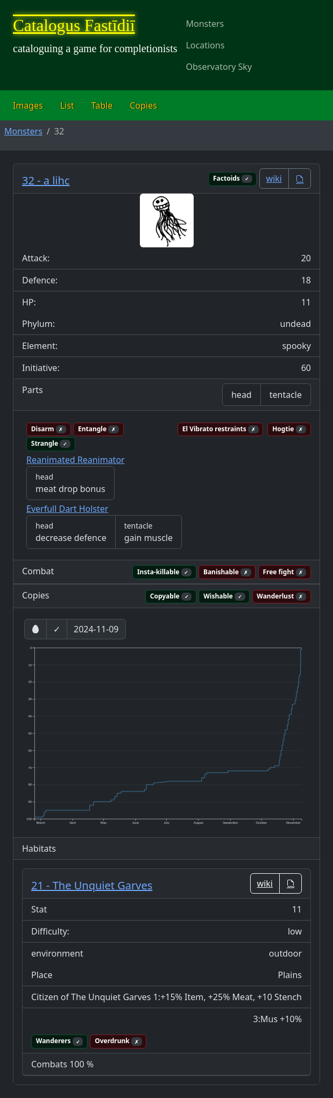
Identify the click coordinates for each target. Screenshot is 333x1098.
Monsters (205, 24)
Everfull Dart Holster (67, 509)
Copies (143, 105)
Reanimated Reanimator (75, 460)
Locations (205, 45)
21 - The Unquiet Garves (91, 885)
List (67, 105)
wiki (274, 178)
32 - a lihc (45, 180)
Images (28, 105)
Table (102, 105)
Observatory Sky (219, 67)
